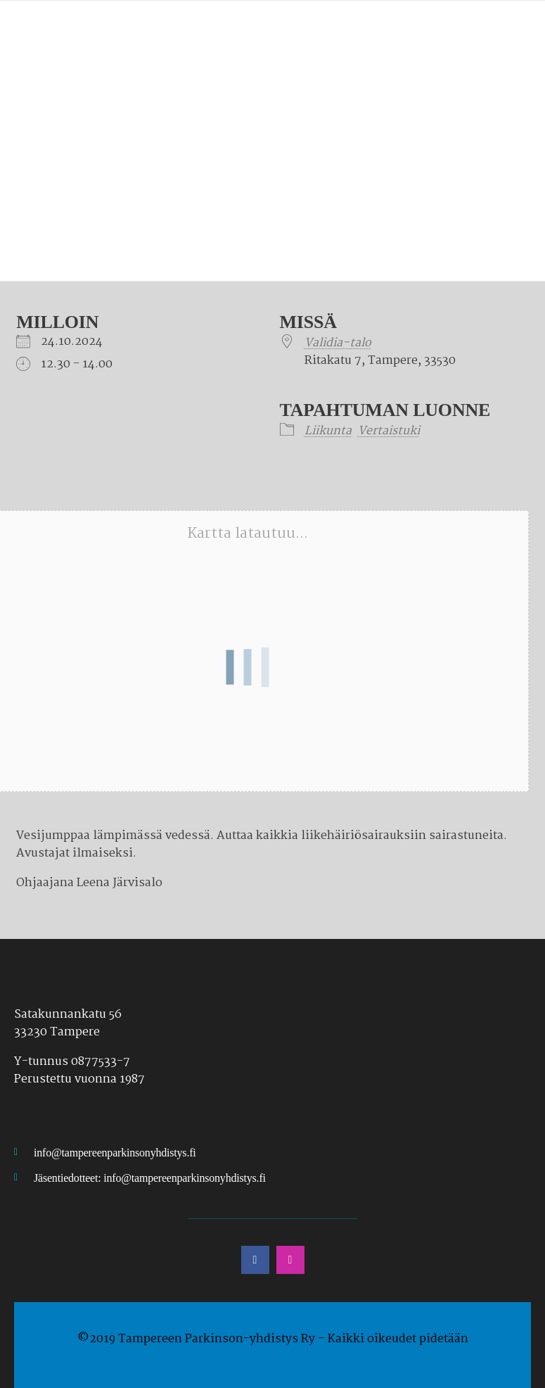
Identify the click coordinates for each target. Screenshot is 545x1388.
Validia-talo (337, 343)
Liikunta (328, 431)
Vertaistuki (389, 431)
